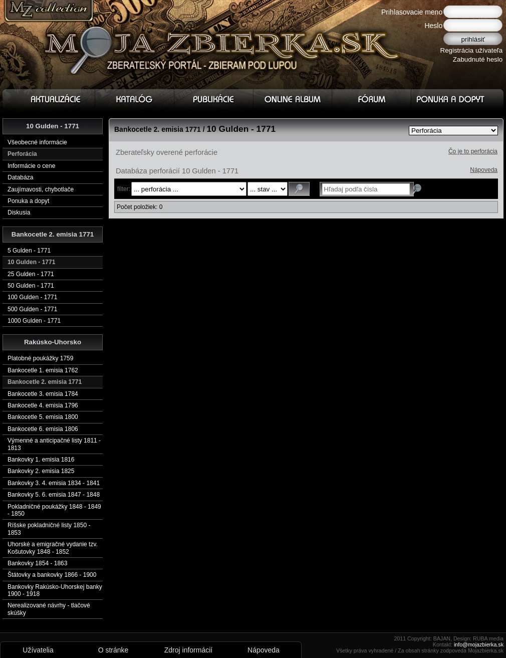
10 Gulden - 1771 (31, 262)
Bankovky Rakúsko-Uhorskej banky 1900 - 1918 (55, 590)
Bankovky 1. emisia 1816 (41, 459)
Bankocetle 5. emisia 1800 (43, 416)
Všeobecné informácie (37, 142)
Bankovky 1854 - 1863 (37, 563)
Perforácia (22, 153)
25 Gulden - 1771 (31, 274)
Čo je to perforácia (472, 151)
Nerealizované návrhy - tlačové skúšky (49, 609)
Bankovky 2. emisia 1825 (41, 471)
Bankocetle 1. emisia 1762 (43, 370)
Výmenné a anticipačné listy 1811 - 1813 (54, 444)
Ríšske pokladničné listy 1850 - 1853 (49, 529)
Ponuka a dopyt (28, 200)
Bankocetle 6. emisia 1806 (43, 428)
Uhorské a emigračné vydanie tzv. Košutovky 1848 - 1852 (53, 548)
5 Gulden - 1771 (29, 250)
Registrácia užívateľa (471, 50)
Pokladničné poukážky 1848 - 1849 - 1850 (54, 510)
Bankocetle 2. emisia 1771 (45, 381)
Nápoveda (483, 169)
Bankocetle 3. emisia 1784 (43, 393)
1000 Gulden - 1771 (34, 320)
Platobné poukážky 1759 (40, 358)
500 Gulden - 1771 (32, 309)
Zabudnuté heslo (477, 59)
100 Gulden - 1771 (32, 297)
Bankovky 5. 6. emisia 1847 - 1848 (54, 494)
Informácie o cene (31, 165)
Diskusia (19, 212)
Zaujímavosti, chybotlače (41, 189)
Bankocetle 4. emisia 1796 (43, 405)
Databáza (20, 177)
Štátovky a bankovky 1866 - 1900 (52, 574)
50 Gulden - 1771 (31, 285)
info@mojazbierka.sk (478, 644)
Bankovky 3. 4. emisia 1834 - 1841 (54, 483)
